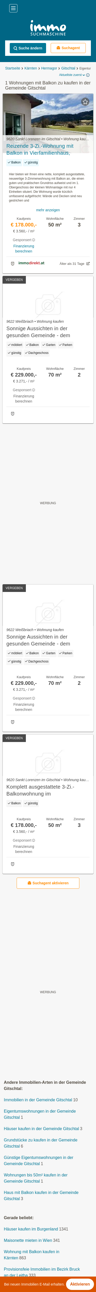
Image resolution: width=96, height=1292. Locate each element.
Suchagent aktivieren (48, 883)
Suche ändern (27, 48)
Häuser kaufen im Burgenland (31, 1229)
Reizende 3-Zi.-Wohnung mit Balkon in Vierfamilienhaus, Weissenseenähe (39, 149)
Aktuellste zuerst (72, 75)
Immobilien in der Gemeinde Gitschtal (38, 1100)
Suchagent (68, 48)
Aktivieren (80, 1284)
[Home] (48, 28)
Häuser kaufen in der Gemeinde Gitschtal (41, 1129)
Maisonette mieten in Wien (28, 1240)
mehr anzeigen (48, 210)
